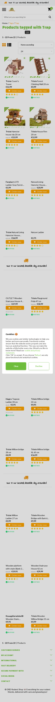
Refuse (37, 355)
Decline (38, 366)
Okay (16, 366)
